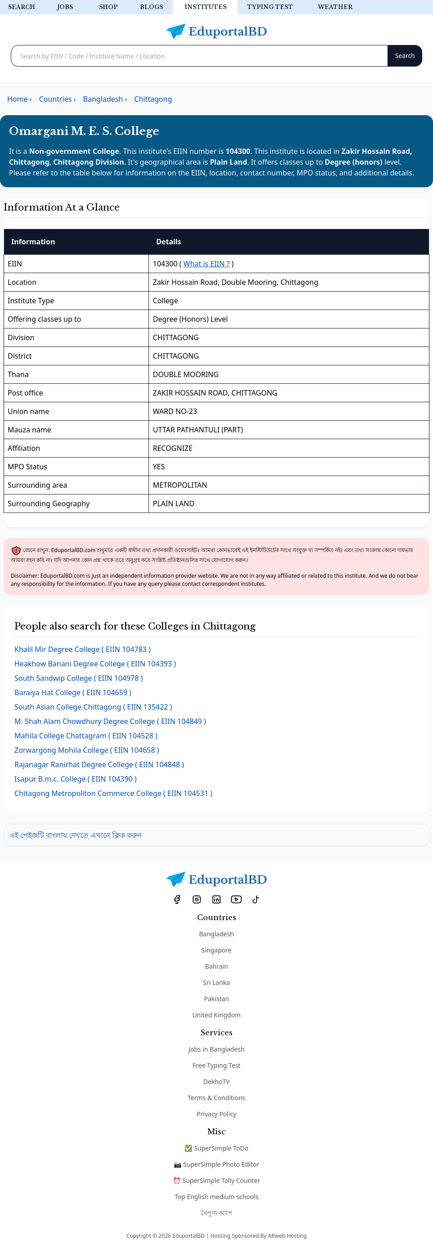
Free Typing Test (216, 1065)
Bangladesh (216, 934)
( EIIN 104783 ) (82, 649)
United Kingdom (216, 1015)
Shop (108, 7)
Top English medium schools (217, 1196)
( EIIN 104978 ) (78, 678)
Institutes (205, 7)
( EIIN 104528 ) (86, 736)
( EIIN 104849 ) (110, 721)
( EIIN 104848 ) (99, 764)
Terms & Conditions (217, 1097)
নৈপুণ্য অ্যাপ (216, 1213)
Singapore (217, 950)
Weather (335, 7)
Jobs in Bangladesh (217, 1049)
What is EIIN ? (207, 264)
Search (21, 7)
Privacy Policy (216, 1114)
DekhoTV (216, 1081)
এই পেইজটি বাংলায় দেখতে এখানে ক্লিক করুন (75, 835)
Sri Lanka (216, 982)
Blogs (151, 7)
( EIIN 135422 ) (93, 707)
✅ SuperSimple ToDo (216, 1148)
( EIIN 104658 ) (86, 750)
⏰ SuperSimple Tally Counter (216, 1180)
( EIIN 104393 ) (95, 664)
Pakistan (216, 998)
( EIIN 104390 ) (75, 779)
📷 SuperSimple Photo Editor (216, 1164)
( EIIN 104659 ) (72, 692)
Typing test (270, 7)
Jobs (65, 7)
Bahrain (216, 966)
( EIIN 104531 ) (113, 793)
